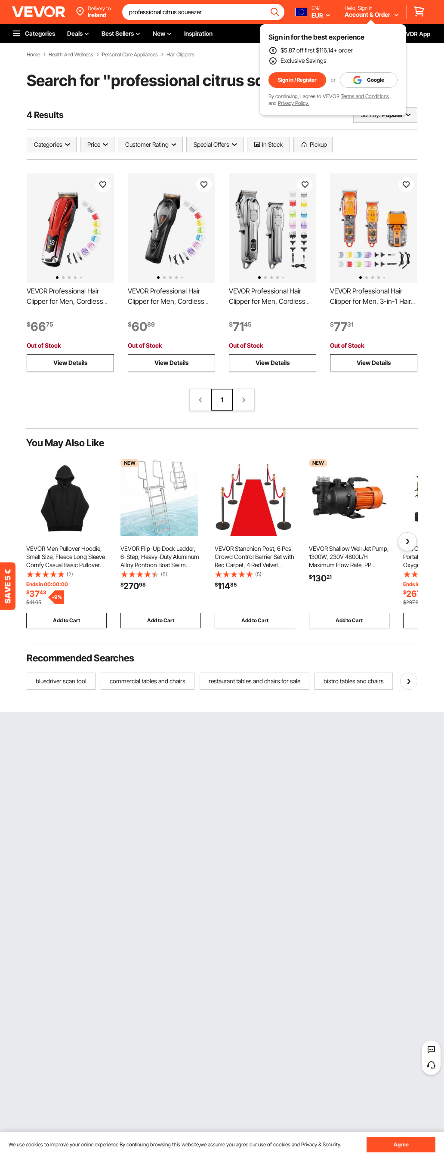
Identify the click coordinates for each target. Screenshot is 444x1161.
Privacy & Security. (321, 1144)
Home (33, 55)
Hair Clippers (180, 55)
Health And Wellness (71, 55)
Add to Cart (66, 620)
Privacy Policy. (293, 103)
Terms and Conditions (365, 96)
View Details (70, 362)
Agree (401, 1144)
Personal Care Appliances (130, 55)
